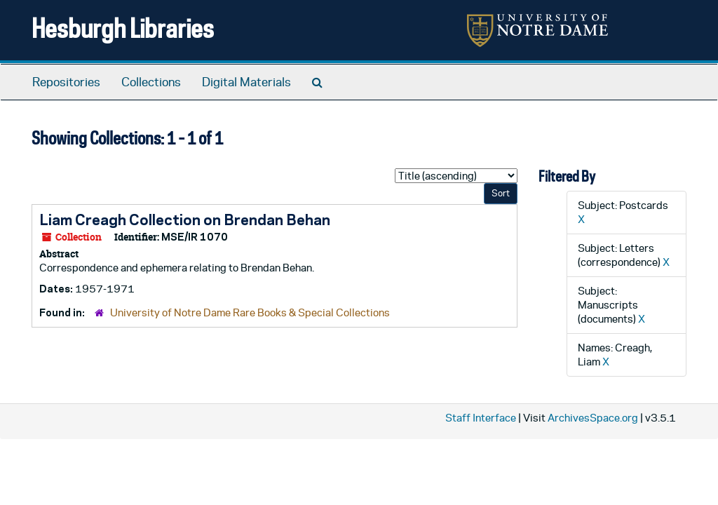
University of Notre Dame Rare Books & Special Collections (250, 312)
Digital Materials (246, 82)
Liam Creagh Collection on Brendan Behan (184, 219)
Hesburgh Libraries (123, 27)
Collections (151, 82)
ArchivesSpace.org (593, 418)
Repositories (66, 82)
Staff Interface (480, 418)
